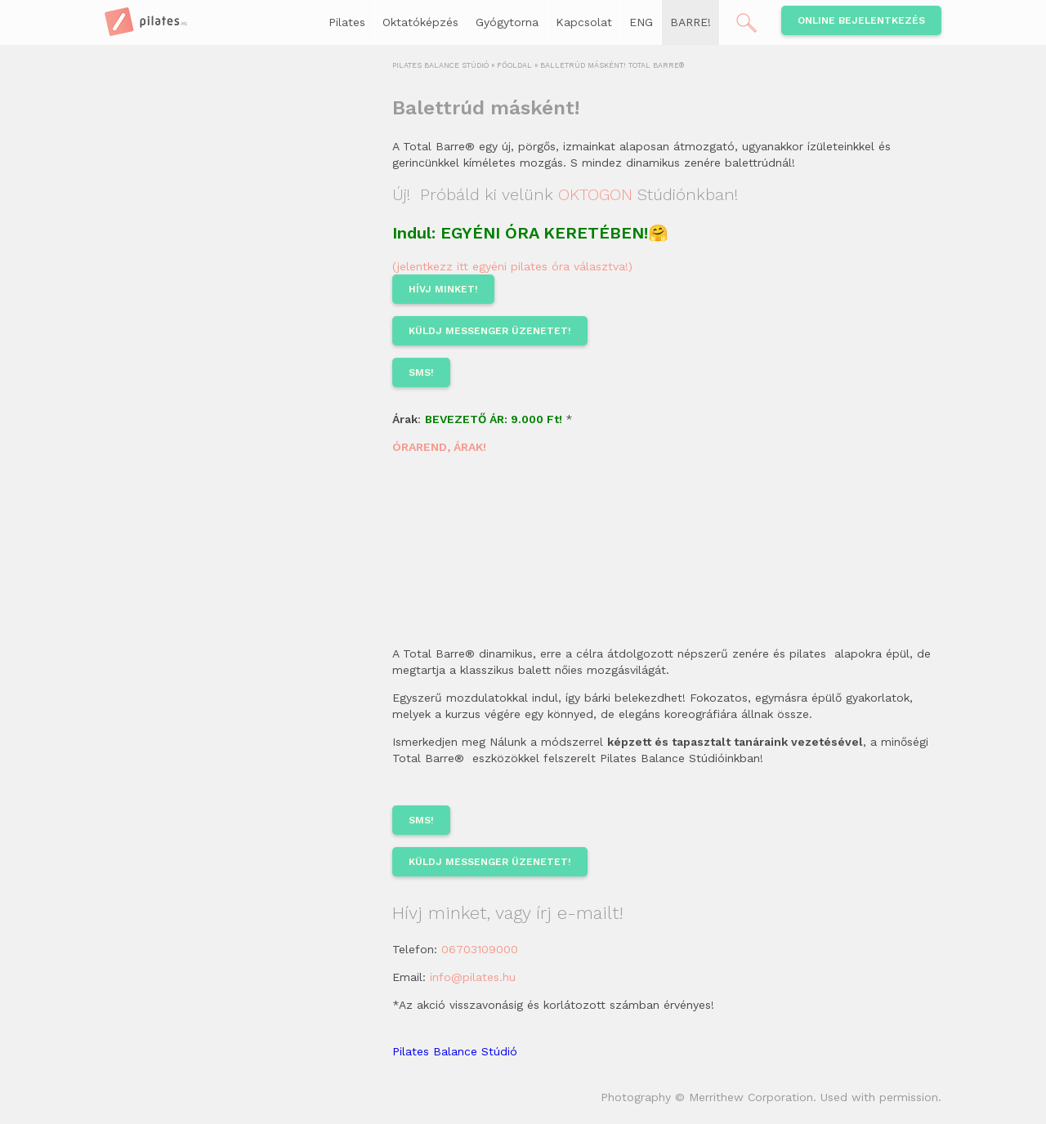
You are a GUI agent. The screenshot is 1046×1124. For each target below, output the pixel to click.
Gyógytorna (507, 22)
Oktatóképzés (420, 22)
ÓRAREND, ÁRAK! (439, 446)
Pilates (347, 22)
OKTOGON (595, 194)
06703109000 (479, 949)
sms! (421, 372)
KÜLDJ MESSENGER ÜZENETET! (490, 331)
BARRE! (690, 22)
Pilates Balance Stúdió (454, 1051)
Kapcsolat (584, 22)
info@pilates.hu (473, 977)
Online (861, 20)
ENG (641, 22)
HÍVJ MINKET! (443, 289)
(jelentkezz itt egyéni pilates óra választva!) (512, 266)
